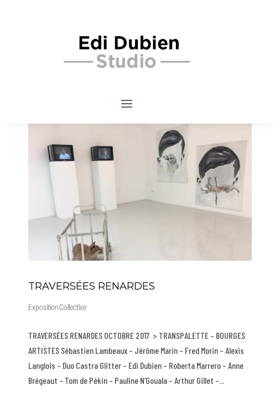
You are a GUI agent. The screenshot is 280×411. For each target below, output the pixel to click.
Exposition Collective (57, 308)
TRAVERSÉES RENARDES (91, 286)
